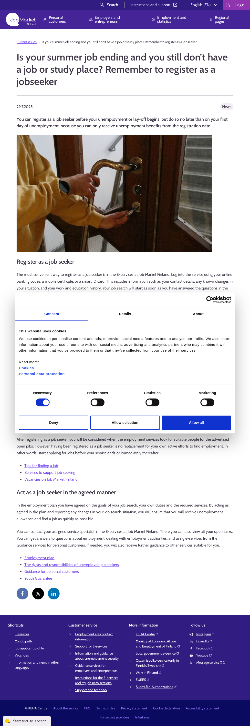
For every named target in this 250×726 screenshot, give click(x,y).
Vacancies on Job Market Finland (51, 479)
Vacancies (22, 655)
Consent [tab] (51, 314)
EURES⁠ (143, 679)
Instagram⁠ (205, 634)
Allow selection (125, 422)
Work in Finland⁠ (149, 672)
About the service (65, 708)
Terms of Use (105, 708)
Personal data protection (42, 374)
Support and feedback (91, 690)
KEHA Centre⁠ (147, 634)
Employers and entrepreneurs (104, 19)
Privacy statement (134, 708)
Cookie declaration (166, 708)
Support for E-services (91, 646)
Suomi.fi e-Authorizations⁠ (156, 687)
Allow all (196, 422)
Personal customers (54, 19)
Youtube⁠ (204, 655)
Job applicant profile (29, 648)
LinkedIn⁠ (204, 641)
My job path (23, 641)
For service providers (114, 717)
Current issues (27, 42)
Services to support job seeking (49, 472)
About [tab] (198, 314)
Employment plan (39, 558)
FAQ (87, 708)
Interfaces (142, 717)
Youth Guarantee (38, 578)
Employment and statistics (168, 19)
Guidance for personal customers (51, 571)
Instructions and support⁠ (154, 4)
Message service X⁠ (211, 662)
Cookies (26, 368)
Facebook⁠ (205, 648)
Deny (53, 422)
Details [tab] (125, 314)
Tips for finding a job (41, 465)
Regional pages (219, 19)
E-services (22, 634)
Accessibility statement (202, 708)
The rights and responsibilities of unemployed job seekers (71, 564)
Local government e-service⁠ (157, 653)
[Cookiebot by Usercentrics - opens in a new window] (209, 299)
